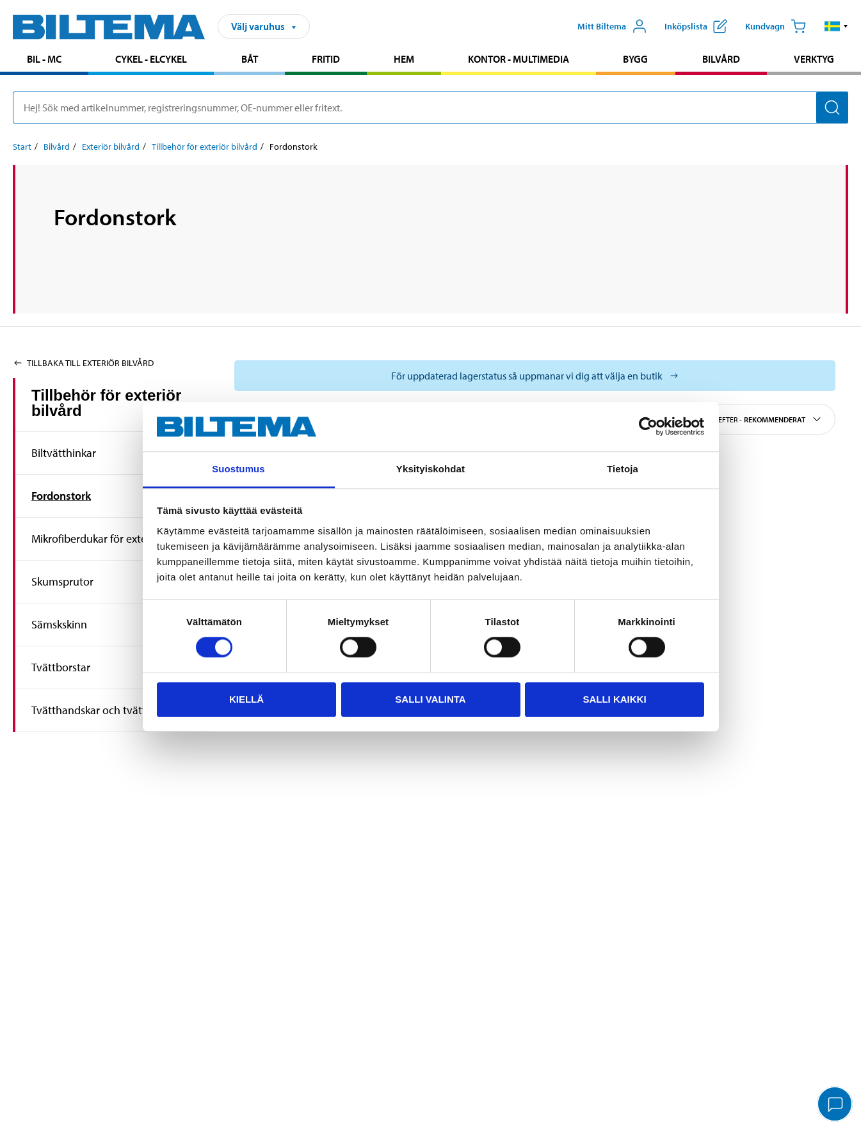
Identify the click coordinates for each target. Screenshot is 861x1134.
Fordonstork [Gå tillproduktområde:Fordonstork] (61, 495)
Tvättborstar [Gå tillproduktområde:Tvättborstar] (60, 667)
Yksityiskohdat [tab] (430, 468)
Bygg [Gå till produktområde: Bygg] (635, 58)
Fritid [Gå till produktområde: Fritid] (326, 58)
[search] (430, 108)
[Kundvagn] (775, 26)
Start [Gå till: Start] (22, 146)
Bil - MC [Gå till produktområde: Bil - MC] (44, 58)
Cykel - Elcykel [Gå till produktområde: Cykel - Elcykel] (151, 58)
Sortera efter (755, 419)
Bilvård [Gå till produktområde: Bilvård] (721, 58)
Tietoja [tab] (622, 468)
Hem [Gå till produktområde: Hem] (404, 58)
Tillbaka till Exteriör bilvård (83, 363)
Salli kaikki (614, 699)
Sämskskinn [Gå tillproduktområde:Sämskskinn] (59, 624)
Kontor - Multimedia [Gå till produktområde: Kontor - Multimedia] (518, 58)
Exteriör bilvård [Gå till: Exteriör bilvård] (111, 146)
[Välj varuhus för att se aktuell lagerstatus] (534, 375)
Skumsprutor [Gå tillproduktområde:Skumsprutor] (62, 581)
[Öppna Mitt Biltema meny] (612, 26)
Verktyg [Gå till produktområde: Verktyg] (814, 58)
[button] (836, 26)
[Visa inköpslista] (696, 26)
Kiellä (246, 699)
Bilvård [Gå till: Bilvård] (57, 146)
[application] (835, 1105)
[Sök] (832, 108)
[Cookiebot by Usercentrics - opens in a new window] (648, 426)
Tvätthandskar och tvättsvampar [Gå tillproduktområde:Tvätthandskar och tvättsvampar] (109, 710)
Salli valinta (430, 699)
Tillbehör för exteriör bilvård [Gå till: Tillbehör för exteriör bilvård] (204, 146)
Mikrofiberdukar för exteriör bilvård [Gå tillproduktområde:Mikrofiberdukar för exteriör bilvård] (115, 538)
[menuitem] (44, 60)
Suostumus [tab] (238, 468)
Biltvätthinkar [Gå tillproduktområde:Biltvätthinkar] (63, 452)
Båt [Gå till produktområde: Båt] (249, 58)
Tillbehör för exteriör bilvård (106, 403)
